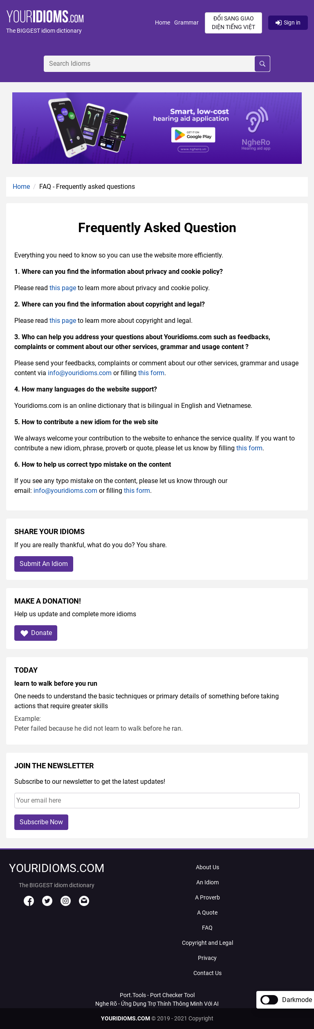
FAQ (207, 927)
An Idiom (207, 882)
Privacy (207, 958)
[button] (80, 22)
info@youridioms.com (80, 373)
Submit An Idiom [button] (44, 564)
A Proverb (207, 897)
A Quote (207, 912)
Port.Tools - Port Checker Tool (157, 995)
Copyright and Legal (207, 943)
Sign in (288, 22)
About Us (207, 867)
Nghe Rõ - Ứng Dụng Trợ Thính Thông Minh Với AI (157, 1003)
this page (62, 288)
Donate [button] (36, 633)
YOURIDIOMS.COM (125, 1018)
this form (151, 373)
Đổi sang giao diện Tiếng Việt (233, 22)
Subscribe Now (41, 822)
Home (162, 22)
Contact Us (207, 973)
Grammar (186, 22)
